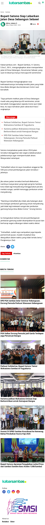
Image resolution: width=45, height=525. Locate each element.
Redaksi (5, 522)
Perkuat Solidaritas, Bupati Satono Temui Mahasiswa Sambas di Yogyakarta (19, 367)
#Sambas (17, 253)
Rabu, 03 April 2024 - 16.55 (13, 25)
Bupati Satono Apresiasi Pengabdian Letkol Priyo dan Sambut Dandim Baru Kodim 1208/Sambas (22, 465)
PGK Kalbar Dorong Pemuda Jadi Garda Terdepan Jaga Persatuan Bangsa (22, 334)
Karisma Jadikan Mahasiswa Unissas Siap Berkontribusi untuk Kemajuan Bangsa (19, 400)
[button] (43, 1)
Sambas (7, 12)
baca (33, 24)
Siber (12, 522)
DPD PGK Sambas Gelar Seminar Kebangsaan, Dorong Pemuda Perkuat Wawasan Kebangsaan (21, 138)
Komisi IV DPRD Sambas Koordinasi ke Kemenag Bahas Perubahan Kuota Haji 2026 (22, 432)
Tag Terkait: (6, 253)
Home (2, 12)
